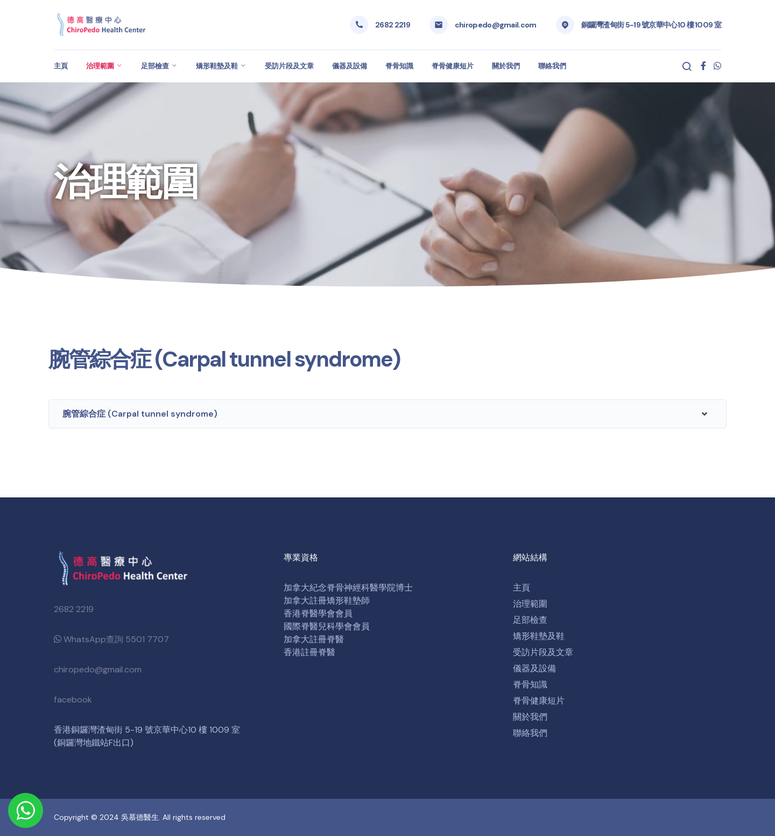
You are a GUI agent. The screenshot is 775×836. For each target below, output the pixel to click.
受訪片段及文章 (289, 66)
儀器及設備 (349, 66)
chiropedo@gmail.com (496, 25)
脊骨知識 (399, 66)
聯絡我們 (552, 66)
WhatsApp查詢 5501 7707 (111, 639)
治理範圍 (100, 66)
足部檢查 (155, 66)
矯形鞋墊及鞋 (217, 66)
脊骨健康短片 (453, 66)
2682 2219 (392, 25)
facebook (73, 699)
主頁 (61, 66)
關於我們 (506, 66)
